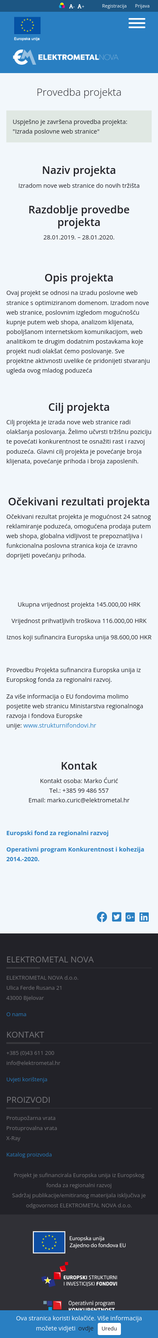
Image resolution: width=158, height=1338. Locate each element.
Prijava (142, 6)
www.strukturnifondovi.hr (60, 725)
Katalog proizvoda (29, 1154)
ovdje (86, 1328)
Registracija (114, 6)
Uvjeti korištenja (26, 1079)
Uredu (109, 1328)
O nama (16, 1014)
